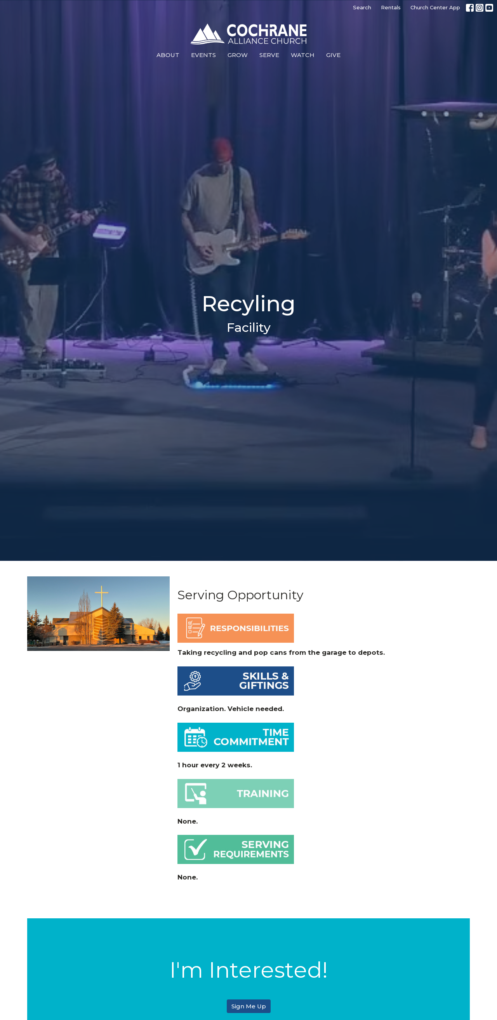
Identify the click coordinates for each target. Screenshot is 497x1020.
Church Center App (435, 7)
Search (362, 7)
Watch (303, 55)
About (167, 55)
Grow (238, 55)
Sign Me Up (248, 1006)
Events (203, 55)
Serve (269, 55)
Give (333, 55)
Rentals (391, 7)
